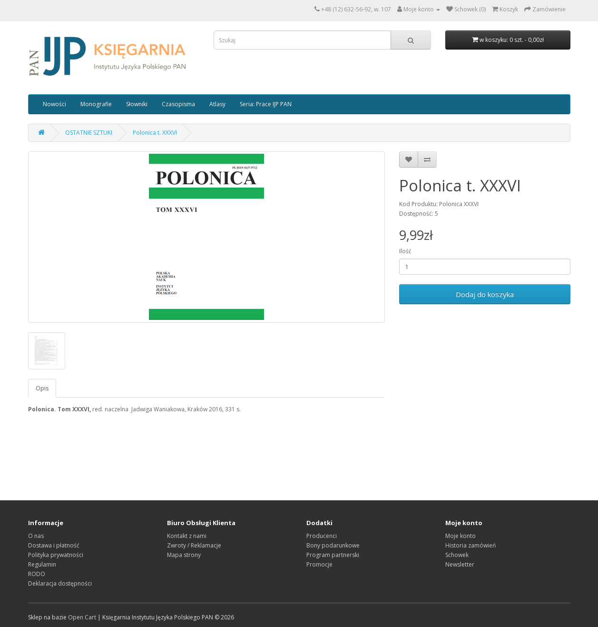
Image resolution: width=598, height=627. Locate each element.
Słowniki (136, 104)
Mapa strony (184, 555)
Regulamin (42, 564)
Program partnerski (332, 555)
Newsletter (459, 564)
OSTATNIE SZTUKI (88, 133)
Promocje (319, 564)
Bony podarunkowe (333, 545)
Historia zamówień (470, 545)
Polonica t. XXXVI (155, 133)
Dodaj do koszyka (485, 294)
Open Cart (82, 617)
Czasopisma (178, 104)
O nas (36, 536)
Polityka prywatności (55, 555)
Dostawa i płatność (53, 545)
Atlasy (217, 104)
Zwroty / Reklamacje (194, 545)
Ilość (405, 251)
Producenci (321, 536)
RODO (36, 574)
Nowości (54, 104)
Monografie (96, 104)
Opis (42, 388)
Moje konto (460, 536)
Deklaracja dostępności (60, 583)
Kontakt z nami (186, 536)
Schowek (457, 555)
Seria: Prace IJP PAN (266, 104)
